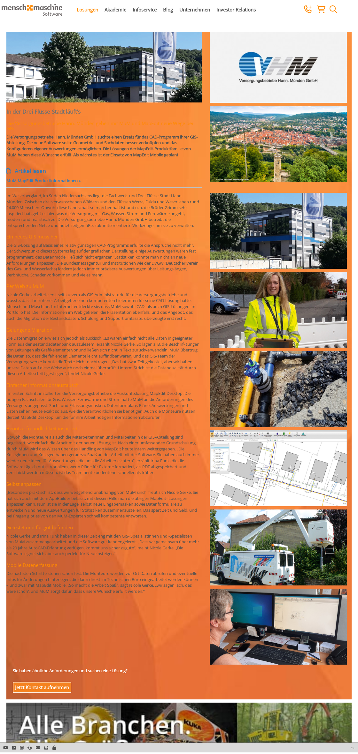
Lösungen (87, 9)
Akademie (115, 9)
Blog (168, 9)
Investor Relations (236, 9)
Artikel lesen (26, 171)
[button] (54, 747)
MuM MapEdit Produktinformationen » (43, 181)
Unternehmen (194, 9)
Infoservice (145, 9)
